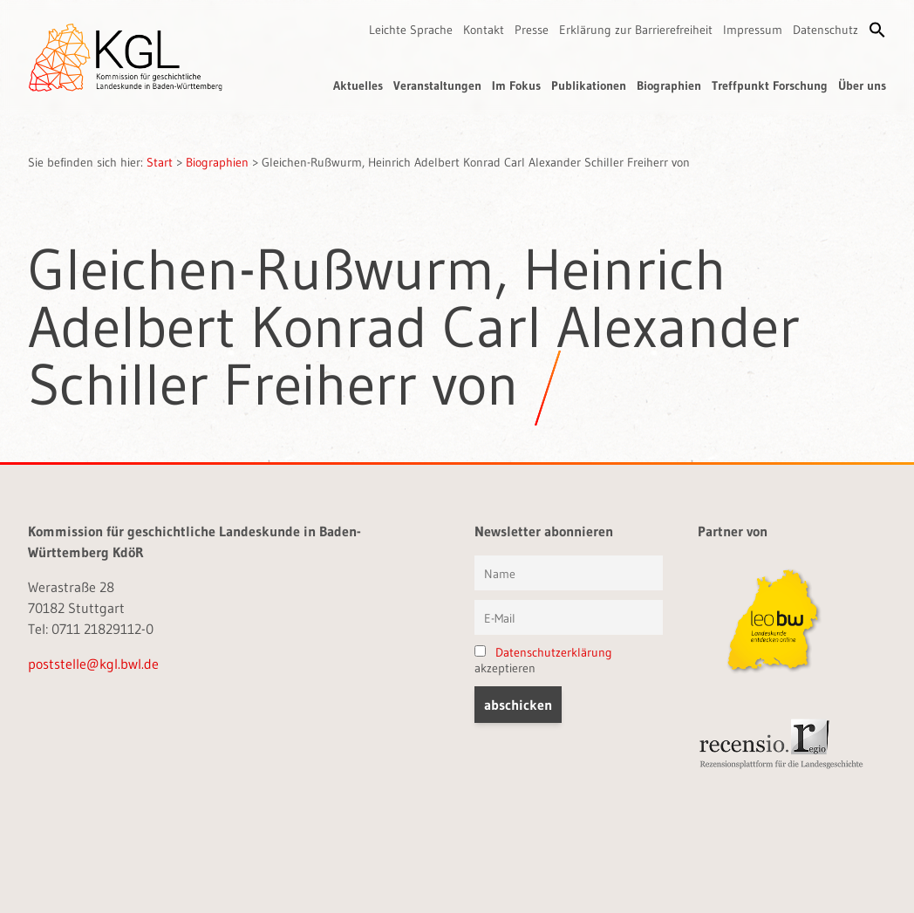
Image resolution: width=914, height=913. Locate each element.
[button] (877, 29)
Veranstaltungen (437, 85)
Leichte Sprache (411, 29)
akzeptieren (543, 660)
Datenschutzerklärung (553, 652)
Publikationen (588, 85)
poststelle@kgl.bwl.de (93, 663)
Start (160, 162)
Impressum (752, 29)
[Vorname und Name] (568, 572)
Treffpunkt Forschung (770, 85)
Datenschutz (825, 29)
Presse (532, 29)
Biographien (669, 85)
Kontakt (483, 29)
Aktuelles (358, 85)
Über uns (862, 85)
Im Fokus (516, 85)
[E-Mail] (568, 617)
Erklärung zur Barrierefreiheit (636, 29)
